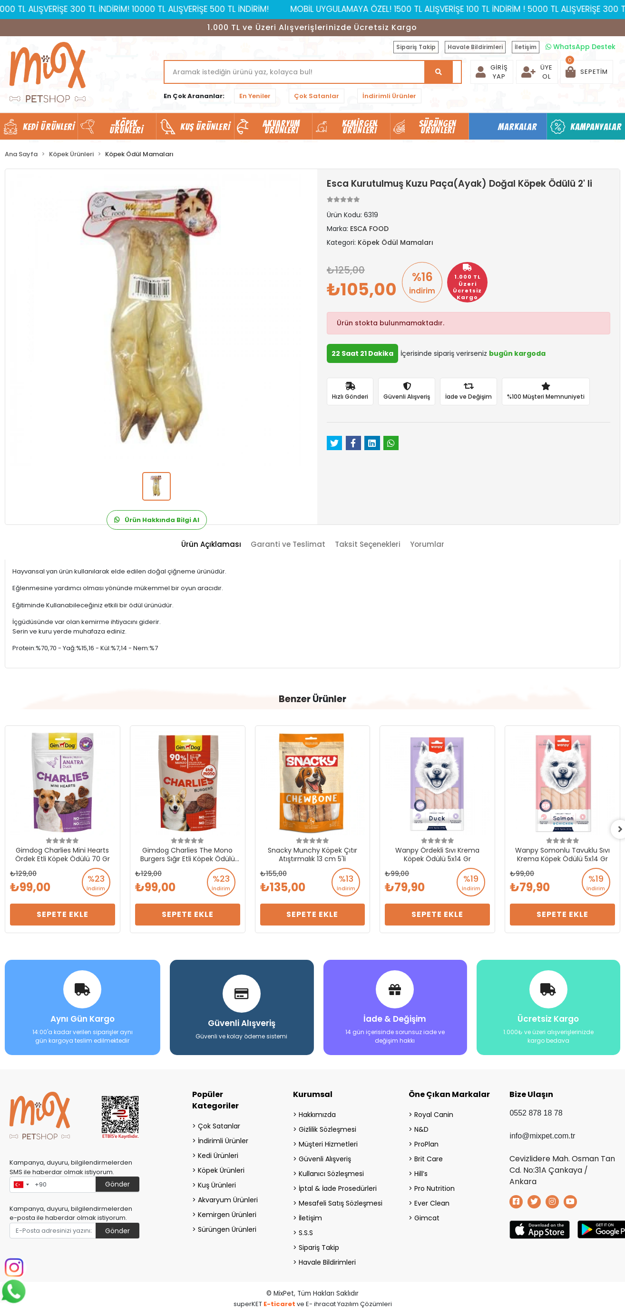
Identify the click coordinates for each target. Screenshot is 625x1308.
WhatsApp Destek (580, 46)
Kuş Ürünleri (217, 1185)
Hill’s (421, 1173)
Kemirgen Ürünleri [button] (360, 127)
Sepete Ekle (62, 914)
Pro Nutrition (434, 1188)
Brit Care (428, 1159)
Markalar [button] (517, 126)
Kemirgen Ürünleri (227, 1214)
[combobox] (21, 1184)
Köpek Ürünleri (221, 1170)
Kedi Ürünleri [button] (49, 126)
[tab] (211, 544)
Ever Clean (431, 1203)
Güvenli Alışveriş (325, 1159)
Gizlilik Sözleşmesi (327, 1129)
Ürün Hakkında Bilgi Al (156, 519)
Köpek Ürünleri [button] (126, 127)
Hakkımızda (317, 1114)
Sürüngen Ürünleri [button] (438, 127)
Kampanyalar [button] (596, 126)
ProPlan (426, 1144)
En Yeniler (255, 96)
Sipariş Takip (416, 47)
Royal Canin (433, 1114)
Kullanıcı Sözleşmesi (331, 1173)
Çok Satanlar (316, 96)
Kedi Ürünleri (218, 1155)
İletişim (526, 47)
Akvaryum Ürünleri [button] (282, 127)
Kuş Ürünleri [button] (205, 126)
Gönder (117, 1184)
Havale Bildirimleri (475, 47)
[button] (586, 72)
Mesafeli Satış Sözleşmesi (340, 1203)
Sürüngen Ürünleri (227, 1229)
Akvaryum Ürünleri (228, 1200)
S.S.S (306, 1233)
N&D (421, 1129)
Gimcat (426, 1218)
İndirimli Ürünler (389, 96)
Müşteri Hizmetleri (328, 1144)
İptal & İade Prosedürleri (338, 1188)
